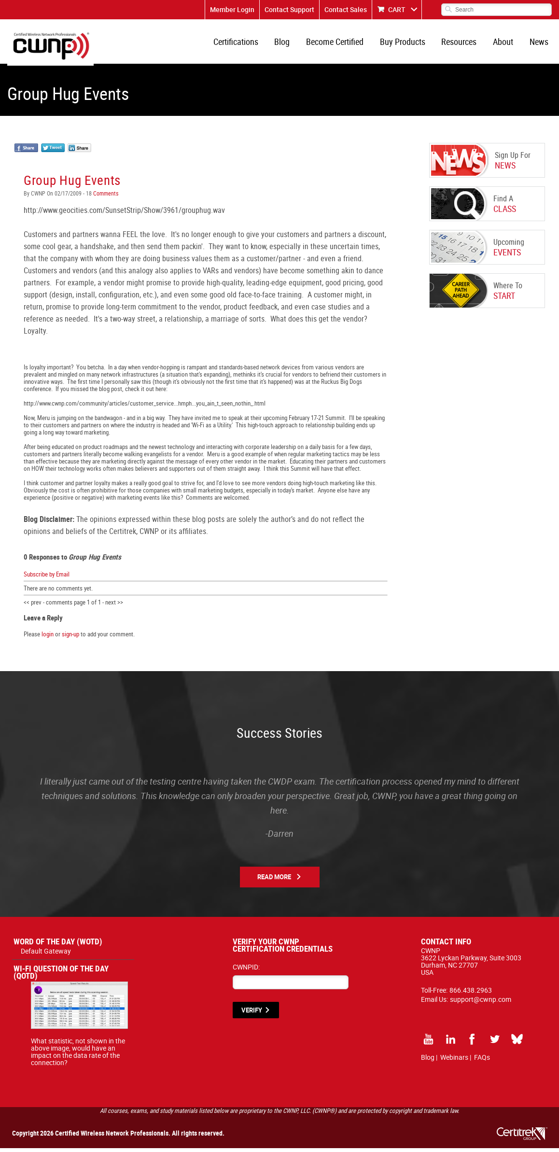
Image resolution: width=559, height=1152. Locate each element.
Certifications (244, 43)
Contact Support (289, 9)
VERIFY (251, 1014)
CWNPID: (246, 970)
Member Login (232, 9)
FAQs (482, 1061)
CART (396, 9)
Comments (105, 197)
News (539, 43)
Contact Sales (345, 9)
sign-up (70, 637)
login (48, 637)
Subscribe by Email (47, 577)
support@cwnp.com (480, 1003)
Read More (274, 880)
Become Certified (340, 43)
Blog (289, 43)
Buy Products (407, 43)
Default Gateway (46, 954)
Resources (462, 43)
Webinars (454, 1061)
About (505, 43)
